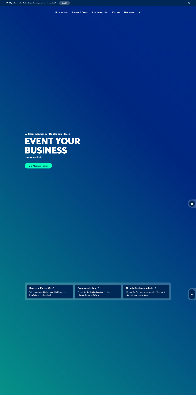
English (64, 3)
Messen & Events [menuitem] (80, 12)
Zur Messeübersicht (38, 166)
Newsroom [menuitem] (129, 12)
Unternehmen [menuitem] (61, 12)
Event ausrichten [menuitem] (100, 12)
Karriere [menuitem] (116, 12)
